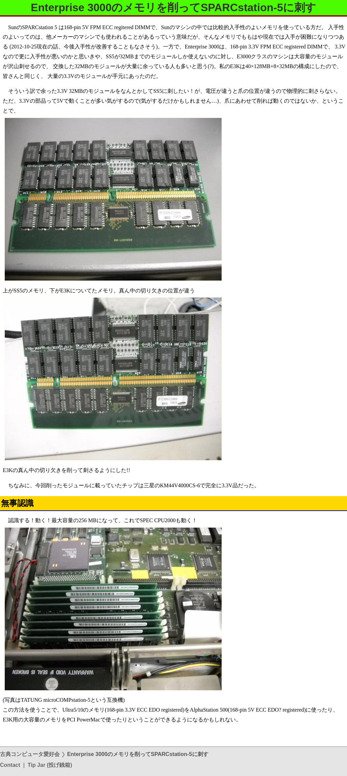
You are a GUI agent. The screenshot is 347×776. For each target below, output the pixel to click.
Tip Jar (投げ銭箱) (49, 765)
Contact (10, 765)
